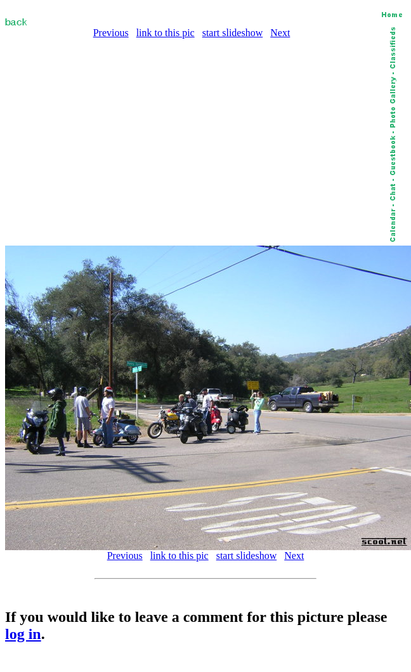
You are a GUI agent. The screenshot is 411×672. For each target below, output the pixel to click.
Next (280, 32)
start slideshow (232, 32)
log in (23, 634)
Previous (111, 32)
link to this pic (165, 32)
